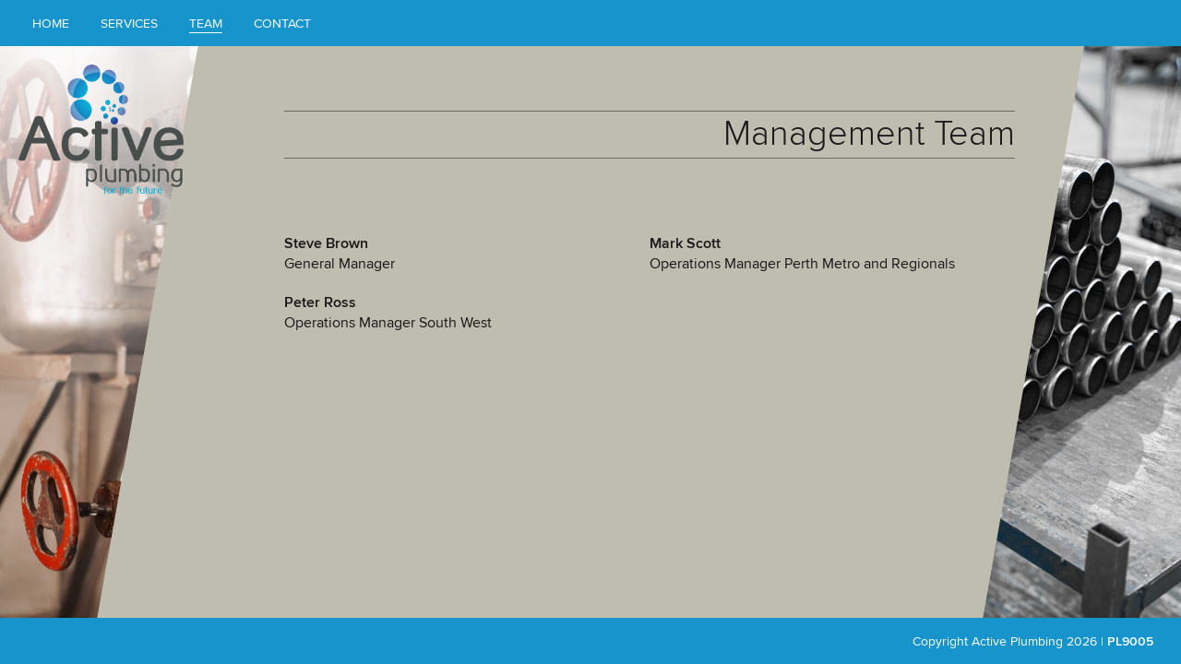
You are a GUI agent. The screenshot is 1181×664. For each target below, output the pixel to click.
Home (50, 23)
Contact (282, 23)
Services (129, 23)
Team (205, 23)
